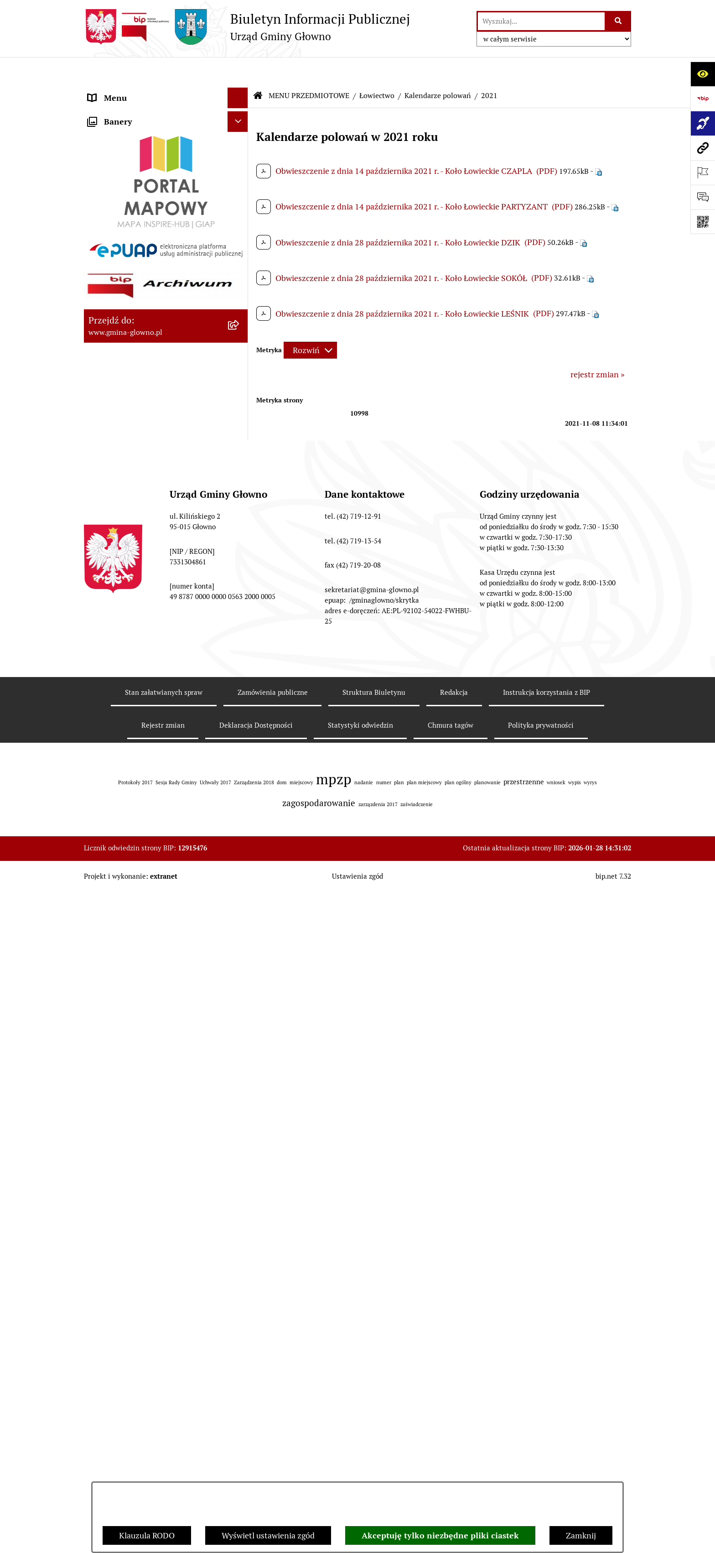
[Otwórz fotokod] (702, 221)
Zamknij (581, 1535)
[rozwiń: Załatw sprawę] (240, 164)
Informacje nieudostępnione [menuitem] (139, 1088)
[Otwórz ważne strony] (702, 172)
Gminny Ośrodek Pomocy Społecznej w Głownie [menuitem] (154, 1189)
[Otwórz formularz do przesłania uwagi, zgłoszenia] (702, 197)
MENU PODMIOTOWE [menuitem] (128, 91)
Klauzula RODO (147, 1535)
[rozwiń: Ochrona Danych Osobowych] (240, 891)
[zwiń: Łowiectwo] (240, 376)
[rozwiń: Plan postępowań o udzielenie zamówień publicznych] (240, 1150)
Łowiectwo (376, 68)
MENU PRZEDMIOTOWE (309, 68)
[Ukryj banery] (238, 1268)
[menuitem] (166, 137)
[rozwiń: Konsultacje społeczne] (240, 956)
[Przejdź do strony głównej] (247, 27)
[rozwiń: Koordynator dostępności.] (240, 1009)
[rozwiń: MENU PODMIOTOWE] (240, 91)
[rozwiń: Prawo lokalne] (240, 191)
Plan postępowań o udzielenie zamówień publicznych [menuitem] (142, 1156)
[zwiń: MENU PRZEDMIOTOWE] (240, 112)
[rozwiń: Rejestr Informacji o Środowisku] (240, 323)
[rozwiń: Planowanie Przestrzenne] (240, 785)
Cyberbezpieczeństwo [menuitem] (127, 1224)
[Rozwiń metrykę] (310, 323)
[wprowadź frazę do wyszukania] (541, 21)
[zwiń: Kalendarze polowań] (240, 402)
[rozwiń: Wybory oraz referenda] (240, 270)
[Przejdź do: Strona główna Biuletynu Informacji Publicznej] (258, 68)
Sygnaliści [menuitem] (106, 1245)
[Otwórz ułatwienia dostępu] (702, 74)
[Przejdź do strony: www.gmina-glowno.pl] (702, 147)
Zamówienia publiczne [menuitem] (129, 1129)
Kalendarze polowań (437, 68)
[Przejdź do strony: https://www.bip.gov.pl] (702, 98)
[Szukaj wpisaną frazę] (618, 21)
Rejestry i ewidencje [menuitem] (124, 1109)
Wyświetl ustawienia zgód (268, 1535)
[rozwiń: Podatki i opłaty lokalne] (240, 217)
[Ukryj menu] (238, 70)
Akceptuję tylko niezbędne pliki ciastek (440, 1535)
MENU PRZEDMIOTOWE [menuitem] (132, 111)
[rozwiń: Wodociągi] (240, 983)
